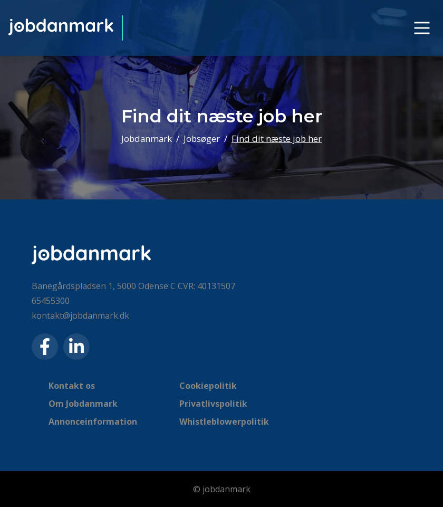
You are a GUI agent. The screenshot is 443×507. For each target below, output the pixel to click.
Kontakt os (72, 385)
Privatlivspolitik (213, 403)
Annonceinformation (93, 421)
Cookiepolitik (208, 385)
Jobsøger (202, 138)
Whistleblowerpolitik (224, 421)
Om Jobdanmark (83, 403)
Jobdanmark (146, 138)
